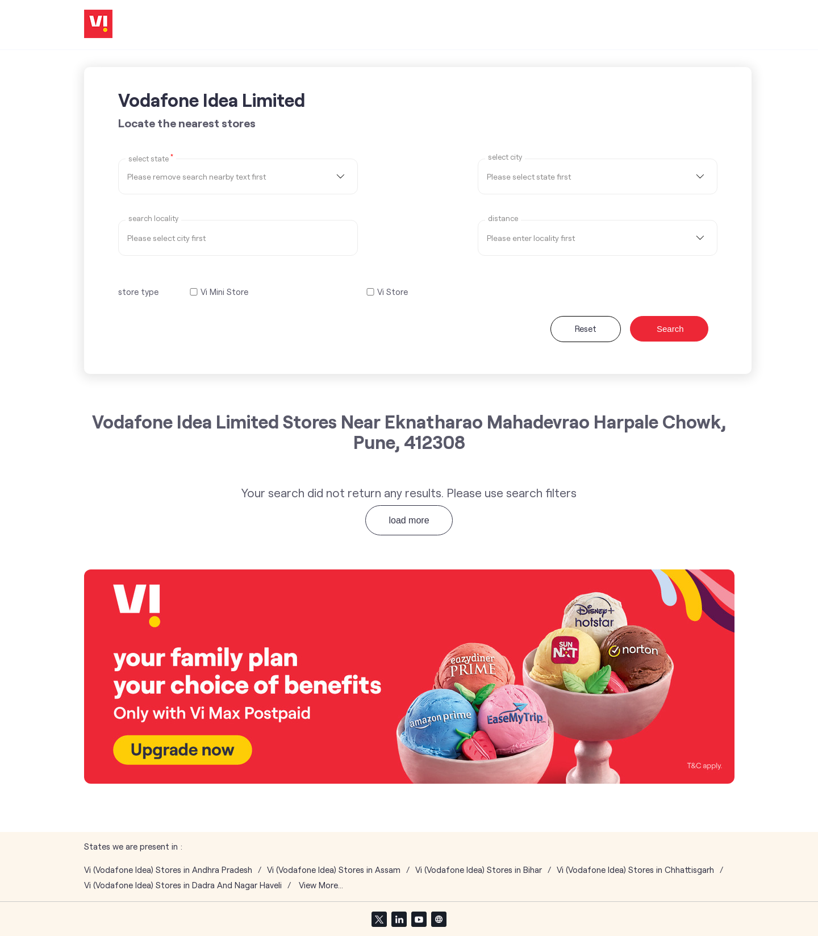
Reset (585, 328)
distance (503, 218)
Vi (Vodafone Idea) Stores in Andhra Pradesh (168, 870)
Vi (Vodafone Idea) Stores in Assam (333, 870)
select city (505, 157)
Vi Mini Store (224, 292)
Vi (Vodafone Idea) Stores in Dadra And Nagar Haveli (183, 885)
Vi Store (392, 292)
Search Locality (153, 218)
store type (138, 291)
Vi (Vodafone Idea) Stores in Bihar (478, 870)
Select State (150, 158)
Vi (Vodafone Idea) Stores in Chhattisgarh (635, 870)
